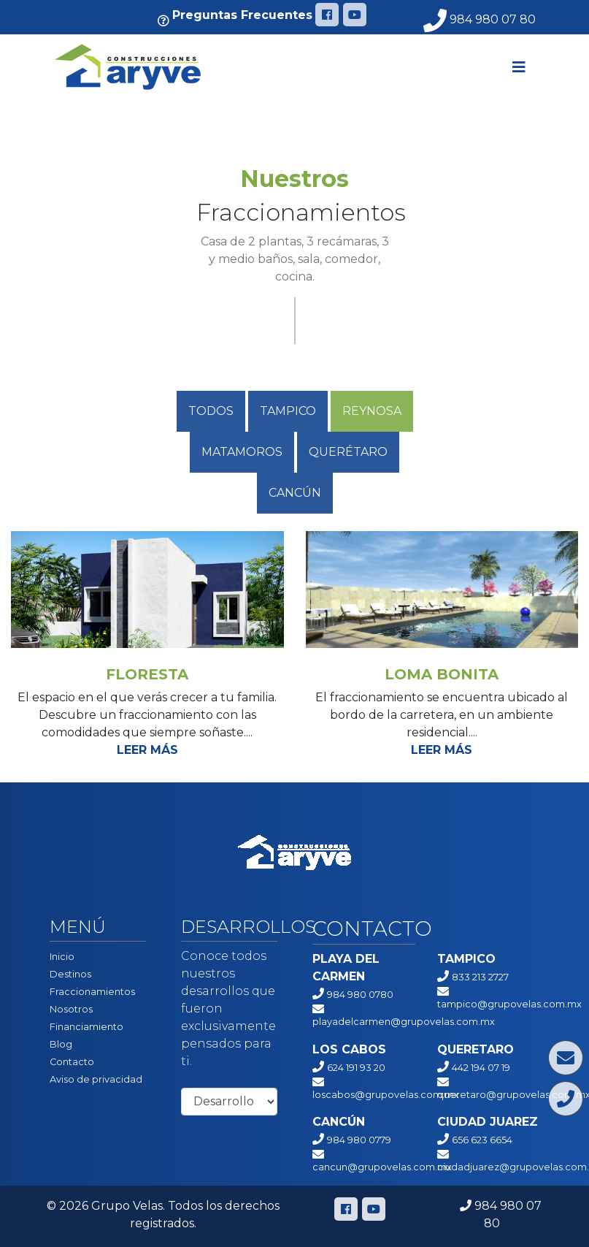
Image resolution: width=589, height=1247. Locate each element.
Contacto (72, 1061)
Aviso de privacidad (96, 1079)
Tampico (288, 411)
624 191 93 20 (356, 1067)
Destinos (70, 974)
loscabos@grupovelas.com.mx (385, 1094)
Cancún (295, 493)
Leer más (147, 750)
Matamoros (241, 452)
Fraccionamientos (92, 991)
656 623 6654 (482, 1139)
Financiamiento (86, 1026)
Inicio (62, 956)
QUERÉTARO (348, 452)
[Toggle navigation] (519, 67)
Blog (61, 1044)
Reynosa (371, 411)
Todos (211, 411)
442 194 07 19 (481, 1067)
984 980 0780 (360, 994)
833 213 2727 (480, 977)
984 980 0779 (359, 1139)
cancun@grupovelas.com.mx (382, 1167)
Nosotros (71, 1009)
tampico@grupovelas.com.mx (509, 1004)
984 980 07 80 (479, 19)
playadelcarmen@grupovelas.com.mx (403, 1021)
